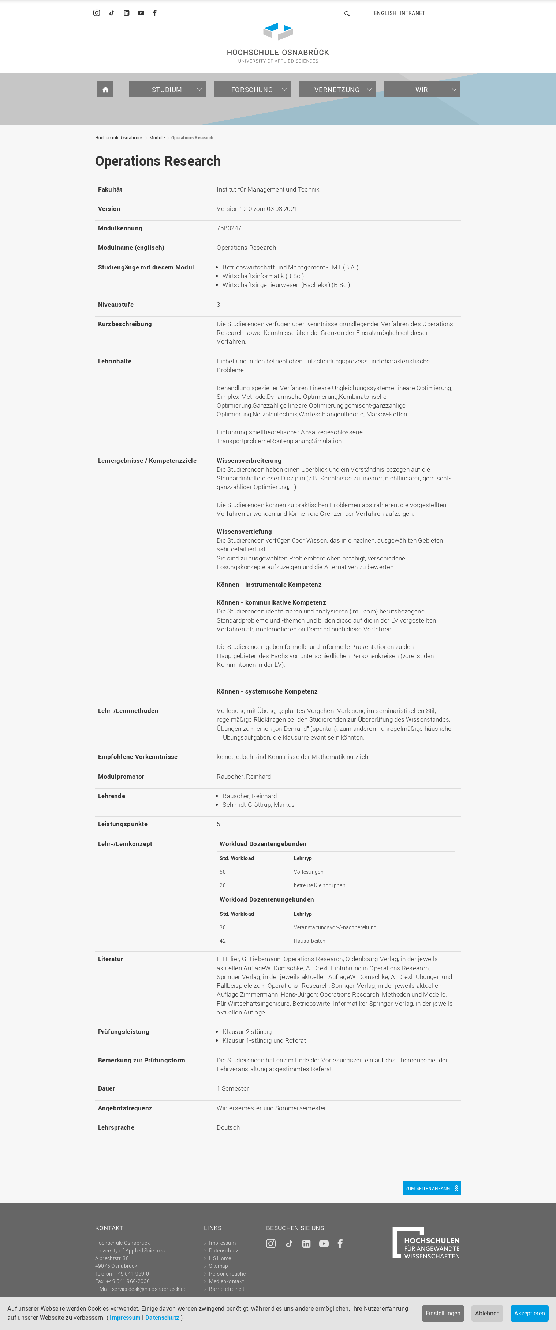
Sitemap (218, 1265)
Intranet (412, 13)
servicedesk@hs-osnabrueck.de (149, 1288)
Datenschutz (162, 1318)
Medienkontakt (226, 1281)
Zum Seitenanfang (428, 1188)
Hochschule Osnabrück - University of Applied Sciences (278, 42)
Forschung (252, 89)
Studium (167, 89)
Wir (421, 89)
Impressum (125, 1318)
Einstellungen (443, 1313)
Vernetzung (337, 89)
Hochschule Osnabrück (119, 137)
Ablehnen (487, 1313)
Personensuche (227, 1273)
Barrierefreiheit (226, 1288)
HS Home (220, 1258)
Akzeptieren (529, 1313)
